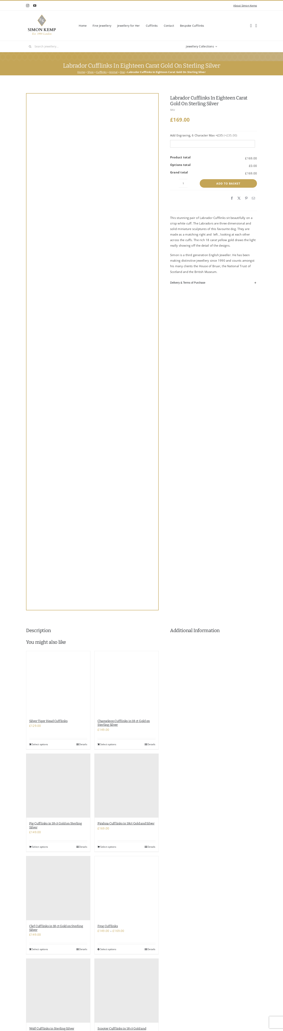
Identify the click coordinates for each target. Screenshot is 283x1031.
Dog (122, 72)
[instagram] (27, 5)
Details (83, 744)
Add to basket (228, 183)
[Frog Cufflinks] (126, 888)
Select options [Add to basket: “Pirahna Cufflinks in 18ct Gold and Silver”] (108, 846)
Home (81, 72)
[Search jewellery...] (81, 46)
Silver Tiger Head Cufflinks (48, 721)
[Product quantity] (183, 183)
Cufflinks (101, 72)
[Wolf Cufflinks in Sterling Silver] (58, 991)
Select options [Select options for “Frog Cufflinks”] (108, 949)
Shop (90, 72)
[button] (213, 282)
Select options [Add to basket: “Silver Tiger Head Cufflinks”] (40, 744)
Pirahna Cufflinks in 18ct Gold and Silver (126, 823)
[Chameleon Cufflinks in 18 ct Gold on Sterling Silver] (126, 683)
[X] (239, 198)
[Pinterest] (246, 198)
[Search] (30, 46)
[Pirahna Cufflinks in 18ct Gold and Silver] (126, 786)
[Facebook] (231, 198)
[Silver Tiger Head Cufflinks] (58, 683)
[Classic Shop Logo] (42, 16)
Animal (113, 72)
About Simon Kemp (245, 5)
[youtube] (34, 5)
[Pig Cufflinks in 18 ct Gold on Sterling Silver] (58, 786)
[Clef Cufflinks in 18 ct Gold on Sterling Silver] (58, 888)
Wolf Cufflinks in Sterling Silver (51, 1028)
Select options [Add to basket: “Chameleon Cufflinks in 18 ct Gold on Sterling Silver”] (108, 744)
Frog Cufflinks (107, 926)
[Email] (253, 198)
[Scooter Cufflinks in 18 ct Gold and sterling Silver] (126, 991)
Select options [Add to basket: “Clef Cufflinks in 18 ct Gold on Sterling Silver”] (40, 949)
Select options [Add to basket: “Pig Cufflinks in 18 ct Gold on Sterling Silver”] (40, 846)
